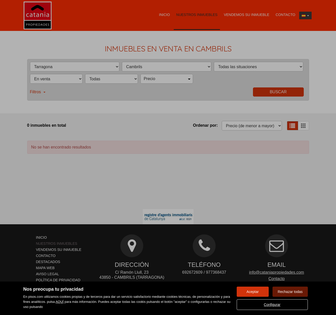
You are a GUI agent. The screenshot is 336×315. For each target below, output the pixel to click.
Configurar (272, 305)
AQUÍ (60, 302)
